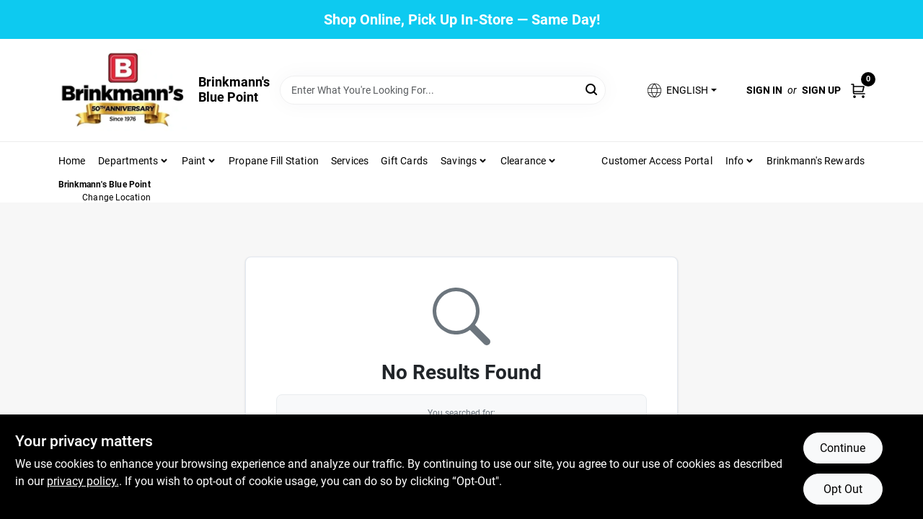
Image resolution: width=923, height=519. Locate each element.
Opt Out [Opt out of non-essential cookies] (842, 489)
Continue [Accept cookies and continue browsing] (842, 448)
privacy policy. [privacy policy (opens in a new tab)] (83, 481)
